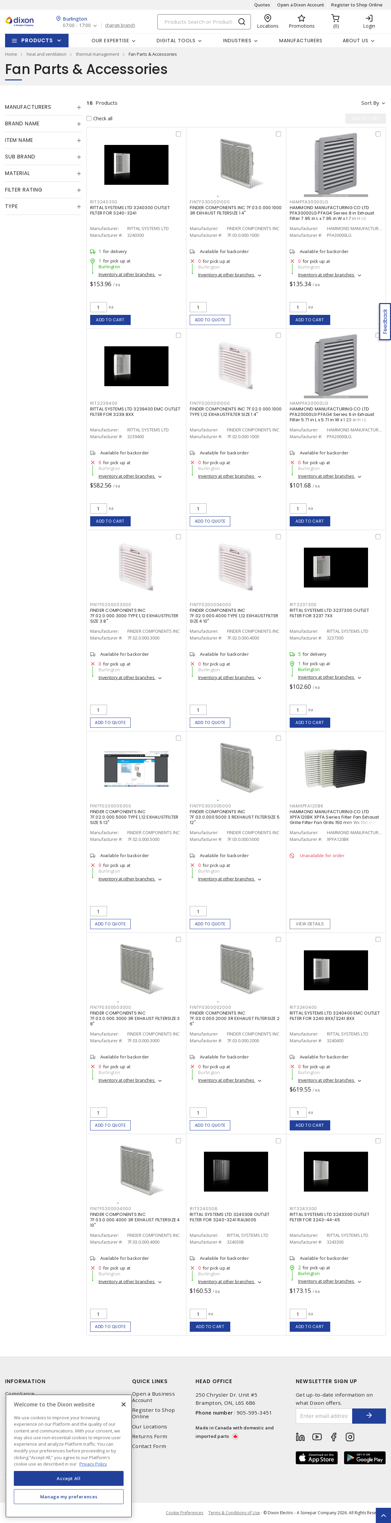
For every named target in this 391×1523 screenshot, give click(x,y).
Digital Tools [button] (176, 40)
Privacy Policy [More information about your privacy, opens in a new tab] (93, 1464)
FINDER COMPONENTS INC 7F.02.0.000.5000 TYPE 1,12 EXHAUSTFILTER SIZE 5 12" (134, 817)
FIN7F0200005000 (110, 806)
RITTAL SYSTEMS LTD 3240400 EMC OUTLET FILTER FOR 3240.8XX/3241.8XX (335, 1015)
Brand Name (22, 123)
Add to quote (210, 320)
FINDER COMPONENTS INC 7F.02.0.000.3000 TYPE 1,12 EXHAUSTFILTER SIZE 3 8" (134, 615)
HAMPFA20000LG (309, 403)
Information (25, 1381)
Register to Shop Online (357, 5)
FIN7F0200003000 (110, 604)
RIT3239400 (104, 403)
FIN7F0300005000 (210, 806)
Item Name (19, 140)
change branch (120, 25)
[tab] (43, 107)
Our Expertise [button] (110, 40)
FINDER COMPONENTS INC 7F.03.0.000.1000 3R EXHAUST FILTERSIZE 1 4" (236, 210)
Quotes (262, 5)
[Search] (204, 21)
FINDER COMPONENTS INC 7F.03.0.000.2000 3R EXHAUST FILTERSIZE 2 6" (235, 1018)
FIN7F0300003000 (110, 1007)
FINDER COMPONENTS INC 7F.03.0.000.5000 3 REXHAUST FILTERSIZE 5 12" (235, 817)
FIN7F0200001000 (210, 403)
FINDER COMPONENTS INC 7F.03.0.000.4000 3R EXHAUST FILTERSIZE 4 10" (135, 1220)
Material (17, 173)
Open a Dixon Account (300, 5)
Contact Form (149, 1446)
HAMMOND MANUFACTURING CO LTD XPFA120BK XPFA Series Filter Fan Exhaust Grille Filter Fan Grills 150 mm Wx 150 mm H (336, 817)
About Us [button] (355, 40)
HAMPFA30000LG (309, 202)
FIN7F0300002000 (210, 1007)
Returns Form (149, 1436)
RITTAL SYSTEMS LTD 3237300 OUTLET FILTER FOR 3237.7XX (329, 613)
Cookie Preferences (184, 1513)
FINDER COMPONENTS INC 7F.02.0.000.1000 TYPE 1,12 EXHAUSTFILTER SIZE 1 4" (236, 411)
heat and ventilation (47, 54)
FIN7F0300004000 (110, 1209)
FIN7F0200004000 (210, 604)
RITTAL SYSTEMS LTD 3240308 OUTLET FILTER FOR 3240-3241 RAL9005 (229, 1217)
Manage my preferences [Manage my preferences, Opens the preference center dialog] (69, 1497)
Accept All (69, 1478)
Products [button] (37, 40)
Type (11, 206)
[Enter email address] (324, 1416)
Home (11, 54)
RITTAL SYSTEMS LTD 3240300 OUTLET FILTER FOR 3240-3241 (130, 210)
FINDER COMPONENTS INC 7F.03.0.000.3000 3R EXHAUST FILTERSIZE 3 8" (135, 1018)
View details (310, 924)
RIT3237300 (303, 604)
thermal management (97, 54)
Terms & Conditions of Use (234, 1513)
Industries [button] (237, 40)
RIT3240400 (303, 1007)
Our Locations (149, 1426)
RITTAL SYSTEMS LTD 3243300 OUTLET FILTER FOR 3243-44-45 (329, 1217)
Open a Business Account (153, 1397)
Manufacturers (300, 40)
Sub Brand (20, 156)
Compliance (20, 1394)
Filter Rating (24, 189)
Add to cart (110, 320)
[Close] (123, 1404)
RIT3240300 (104, 202)
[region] (68, 1456)
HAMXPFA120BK (306, 806)
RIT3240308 (204, 1209)
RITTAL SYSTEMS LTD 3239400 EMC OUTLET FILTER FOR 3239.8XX (135, 411)
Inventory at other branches (127, 274)
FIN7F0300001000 (210, 202)
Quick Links (150, 1381)
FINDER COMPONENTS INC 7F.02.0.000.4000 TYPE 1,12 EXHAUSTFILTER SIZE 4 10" (234, 615)
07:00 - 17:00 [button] (77, 25)
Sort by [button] (370, 102)
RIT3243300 (303, 1209)
